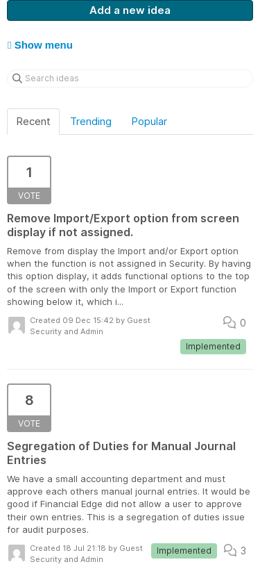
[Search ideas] (130, 78)
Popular (149, 121)
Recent (33, 121)
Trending (91, 121)
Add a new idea (130, 10)
